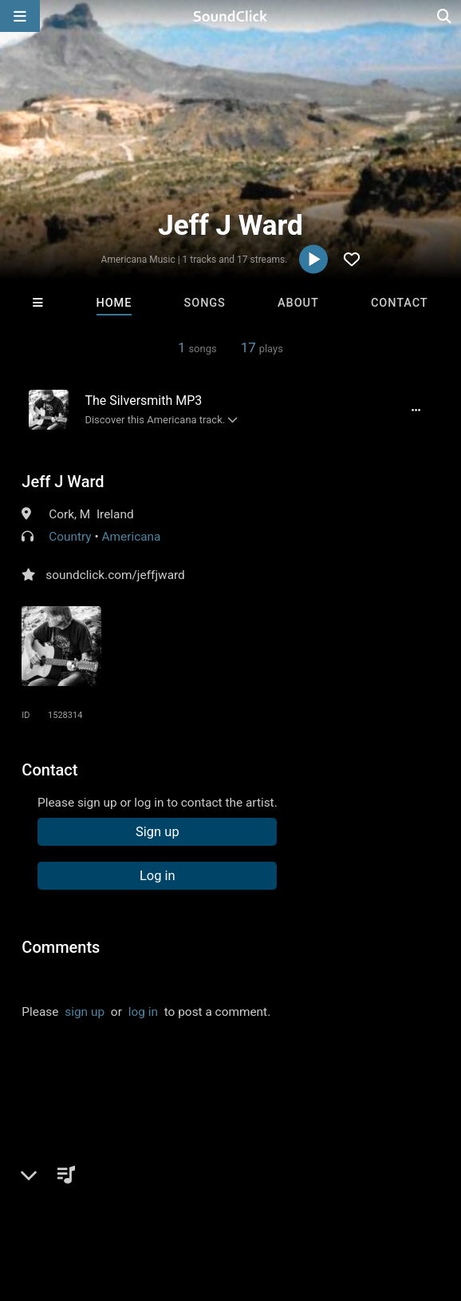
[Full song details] (415, 410)
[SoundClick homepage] (230, 16)
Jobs (218, 1194)
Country (70, 537)
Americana (130, 537)
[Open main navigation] (20, 16)
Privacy (380, 1194)
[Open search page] (445, 16)
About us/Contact (141, 1194)
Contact (399, 303)
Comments (61, 947)
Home (114, 303)
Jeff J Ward (63, 481)
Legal (430, 1194)
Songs (205, 303)
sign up (84, 1012)
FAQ (67, 1194)
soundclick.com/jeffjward (114, 575)
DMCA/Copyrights (296, 1194)
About (298, 303)
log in (143, 1012)
